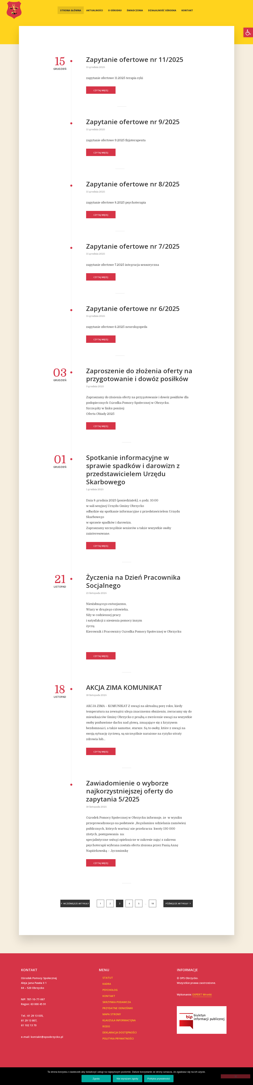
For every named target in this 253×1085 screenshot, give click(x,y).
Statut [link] (107, 977)
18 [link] (152, 903)
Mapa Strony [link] (111, 1014)
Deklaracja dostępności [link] (119, 1032)
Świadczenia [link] (135, 10)
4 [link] (129, 903)
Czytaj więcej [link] (100, 90)
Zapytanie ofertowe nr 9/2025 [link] (133, 122)
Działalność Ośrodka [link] (162, 10)
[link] (248, 32)
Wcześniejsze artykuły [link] (76, 903)
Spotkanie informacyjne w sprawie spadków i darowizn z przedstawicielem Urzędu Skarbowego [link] (133, 470)
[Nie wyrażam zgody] (235, 1076)
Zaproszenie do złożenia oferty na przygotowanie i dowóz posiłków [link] (139, 375)
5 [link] (138, 903)
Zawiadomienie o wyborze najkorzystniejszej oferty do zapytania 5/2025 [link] (129, 791)
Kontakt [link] (187, 10)
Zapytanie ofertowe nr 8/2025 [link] (133, 184)
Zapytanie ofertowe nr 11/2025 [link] (134, 59)
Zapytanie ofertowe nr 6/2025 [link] (133, 308)
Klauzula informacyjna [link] (119, 1020)
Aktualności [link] (94, 10)
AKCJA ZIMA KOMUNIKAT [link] (124, 687)
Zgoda (96, 1078)
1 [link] (100, 903)
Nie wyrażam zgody (127, 1078)
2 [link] (110, 903)
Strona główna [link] (70, 10)
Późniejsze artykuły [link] (177, 903)
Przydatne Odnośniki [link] (117, 1008)
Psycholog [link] (110, 990)
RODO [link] (106, 1026)
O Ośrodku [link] (115, 10)
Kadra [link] (106, 984)
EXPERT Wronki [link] (202, 994)
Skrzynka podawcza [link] (116, 1002)
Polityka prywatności (158, 1078)
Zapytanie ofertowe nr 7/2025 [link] (133, 246)
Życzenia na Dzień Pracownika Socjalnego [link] (133, 581)
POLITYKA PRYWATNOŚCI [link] (118, 1038)
